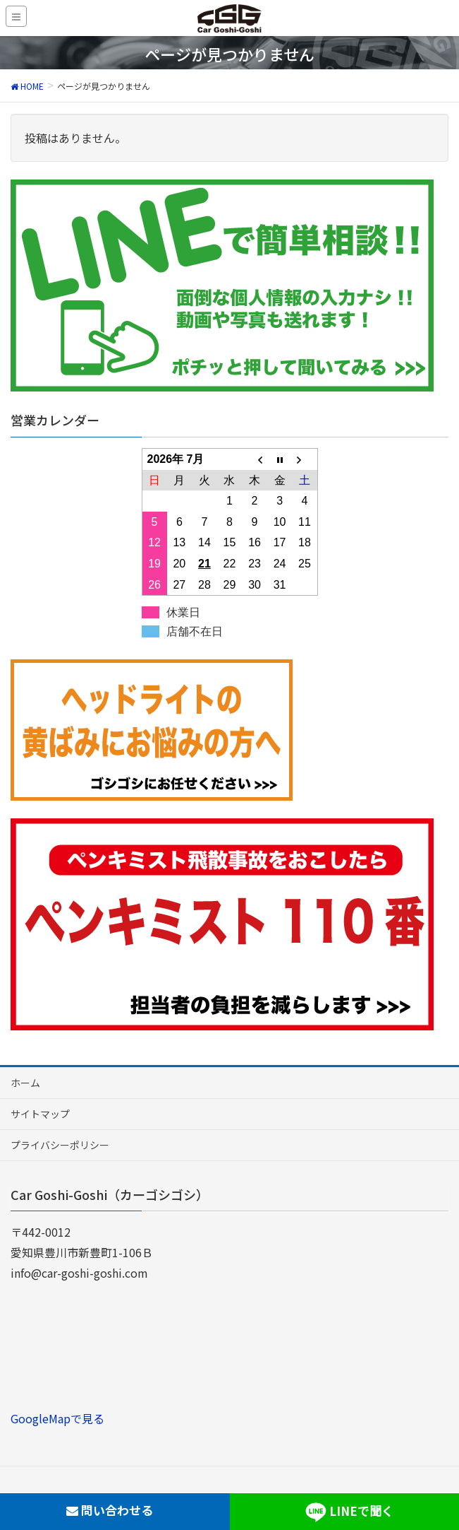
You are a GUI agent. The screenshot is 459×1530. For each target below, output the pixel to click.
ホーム (25, 1083)
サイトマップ (40, 1114)
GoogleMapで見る (57, 1418)
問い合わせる (109, 1510)
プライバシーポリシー (60, 1145)
